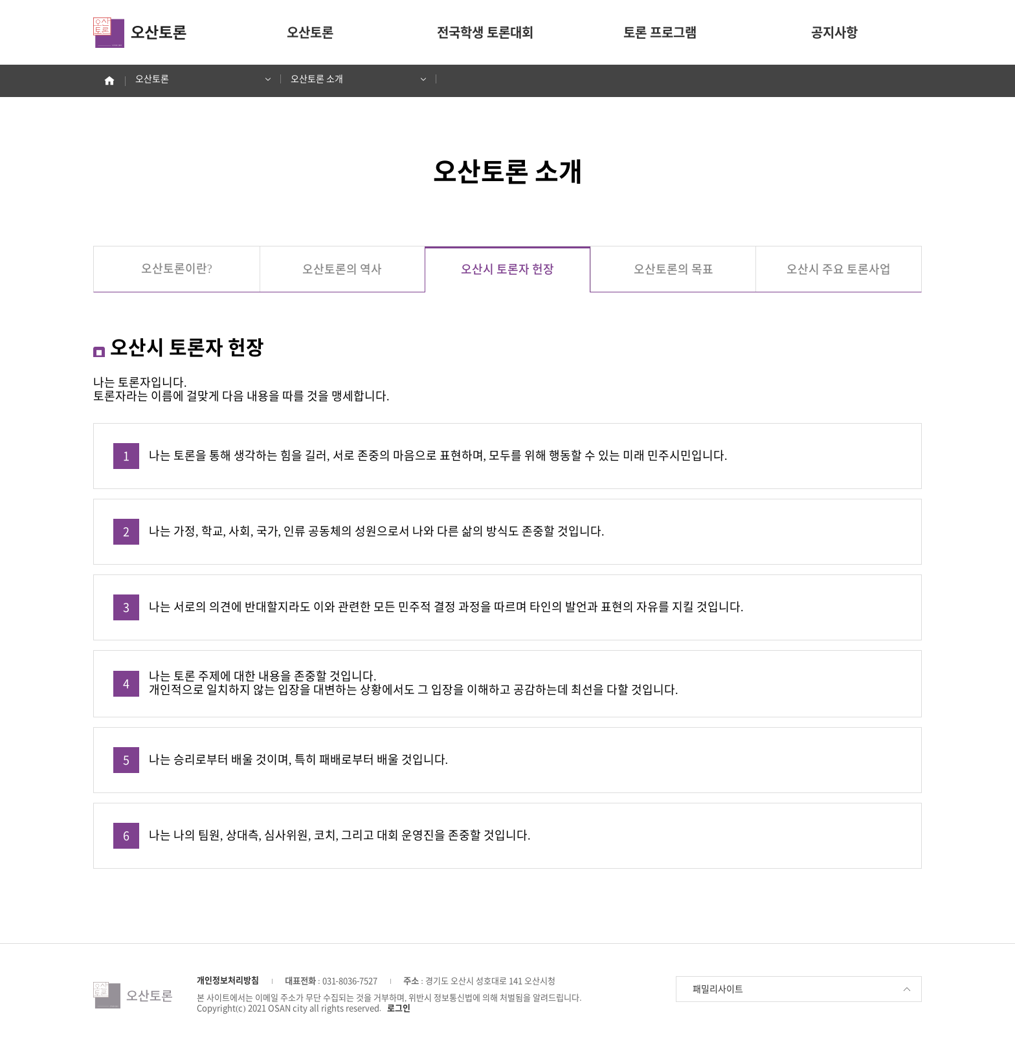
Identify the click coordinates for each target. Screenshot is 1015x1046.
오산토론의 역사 (342, 269)
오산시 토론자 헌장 (507, 269)
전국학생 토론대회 (485, 32)
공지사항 (834, 32)
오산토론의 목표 (673, 269)
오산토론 (310, 32)
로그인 (398, 1008)
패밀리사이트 (802, 989)
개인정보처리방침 (228, 980)
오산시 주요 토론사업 (838, 269)
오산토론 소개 (354, 78)
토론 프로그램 (660, 32)
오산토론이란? (176, 268)
